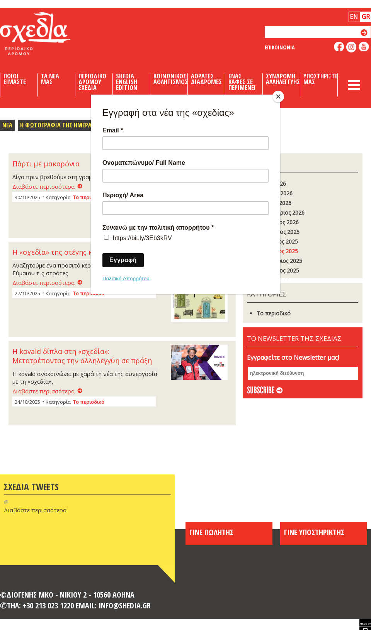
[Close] (278, 96)
